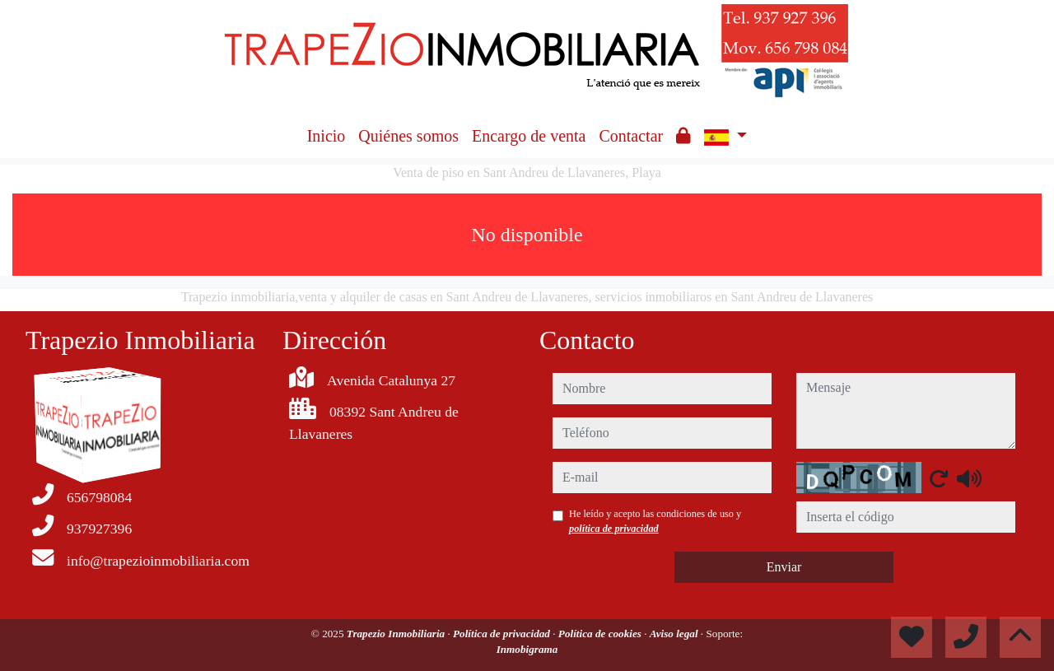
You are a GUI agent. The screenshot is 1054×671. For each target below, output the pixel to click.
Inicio (326, 136)
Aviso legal (675, 633)
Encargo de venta (528, 136)
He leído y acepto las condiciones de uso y (655, 521)
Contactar (631, 136)
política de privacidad (614, 528)
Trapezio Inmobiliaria (397, 633)
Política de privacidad (503, 633)
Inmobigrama (527, 649)
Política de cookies (601, 633)
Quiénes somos (408, 136)
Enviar (784, 567)
